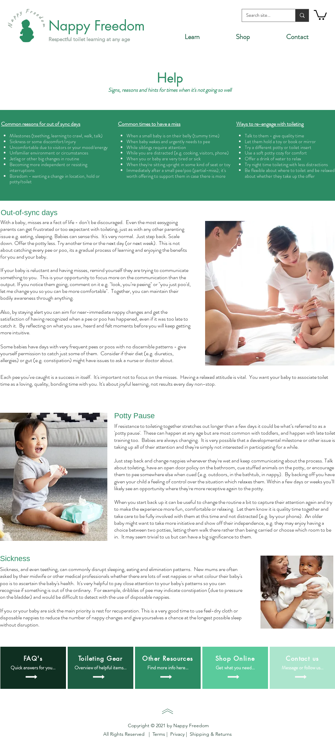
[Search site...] (263, 15)
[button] (320, 14)
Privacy (178, 734)
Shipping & (200, 734)
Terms (159, 734)
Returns (223, 734)
